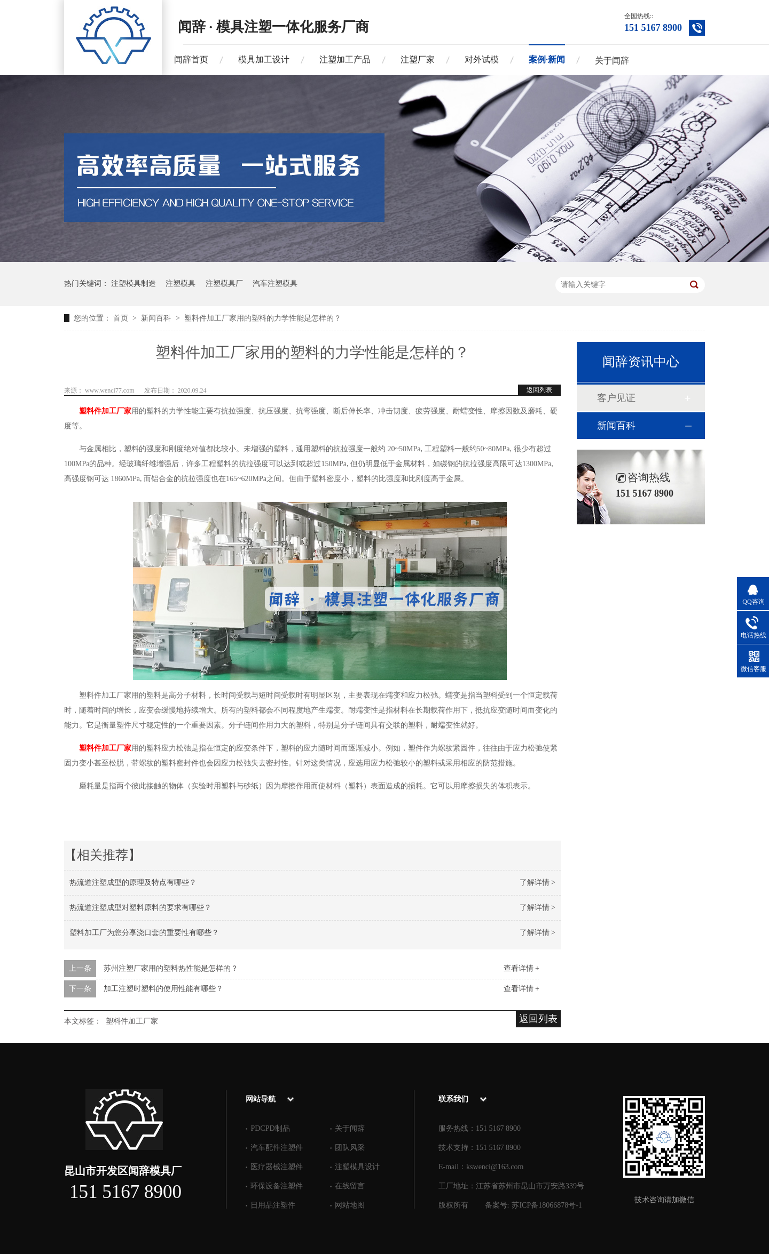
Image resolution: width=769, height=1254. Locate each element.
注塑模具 (180, 283)
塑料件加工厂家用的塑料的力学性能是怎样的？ (262, 318)
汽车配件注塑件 (276, 1148)
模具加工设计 (263, 59)
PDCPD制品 (269, 1128)
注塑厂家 (418, 59)
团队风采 (350, 1148)
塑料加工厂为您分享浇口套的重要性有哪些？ (144, 933)
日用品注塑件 (272, 1205)
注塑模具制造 (133, 283)
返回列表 (539, 390)
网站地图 (350, 1205)
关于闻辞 (612, 60)
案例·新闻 (547, 59)
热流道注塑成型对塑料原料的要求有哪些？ (140, 908)
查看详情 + (521, 968)
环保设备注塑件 (276, 1186)
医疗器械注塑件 (276, 1167)
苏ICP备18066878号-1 (547, 1205)
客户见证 (616, 398)
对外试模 (482, 59)
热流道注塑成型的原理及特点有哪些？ (133, 882)
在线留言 (350, 1186)
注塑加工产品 (345, 59)
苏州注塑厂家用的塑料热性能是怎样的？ (171, 968)
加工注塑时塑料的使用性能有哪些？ (163, 989)
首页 (121, 318)
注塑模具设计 (357, 1167)
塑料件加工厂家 (105, 411)
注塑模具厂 (224, 283)
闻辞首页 (191, 59)
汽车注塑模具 (275, 283)
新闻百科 (157, 318)
